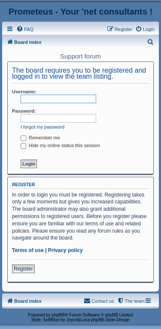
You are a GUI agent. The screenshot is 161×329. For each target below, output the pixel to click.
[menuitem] (24, 29)
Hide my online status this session (60, 145)
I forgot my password (42, 126)
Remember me (40, 137)
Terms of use (28, 250)
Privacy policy (65, 250)
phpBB (58, 315)
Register (23, 269)
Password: (24, 111)
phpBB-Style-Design (110, 319)
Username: (24, 91)
